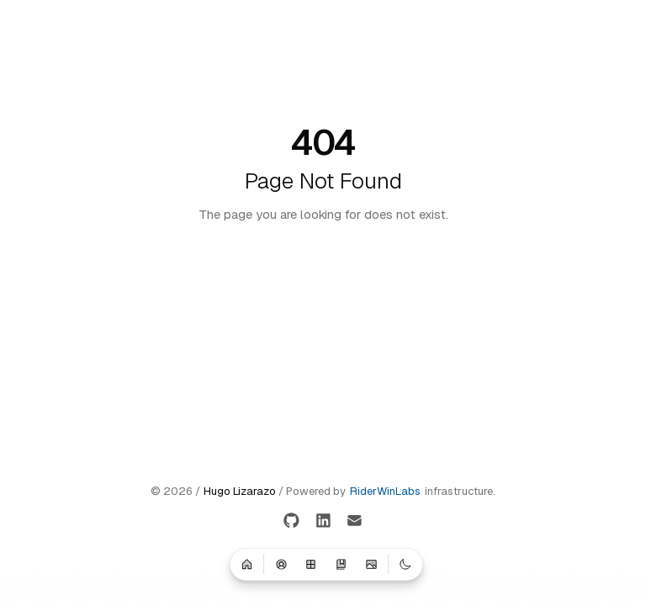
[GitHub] (291, 521)
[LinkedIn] (323, 521)
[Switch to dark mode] (405, 564)
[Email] (354, 521)
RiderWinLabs (385, 491)
